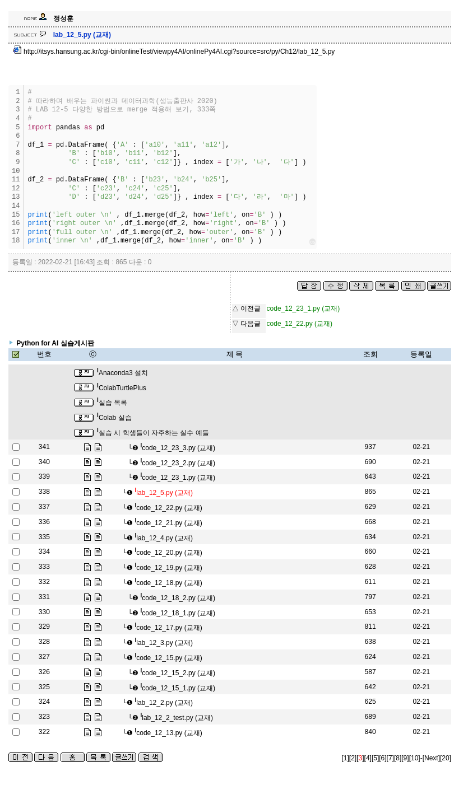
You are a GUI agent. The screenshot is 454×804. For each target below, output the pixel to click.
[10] (414, 758)
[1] (345, 758)
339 (44, 476)
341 (44, 447)
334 (44, 551)
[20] (445, 758)
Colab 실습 (114, 418)
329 (44, 626)
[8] (397, 758)
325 (44, 687)
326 (44, 672)
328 (44, 642)
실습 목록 (112, 402)
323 (44, 717)
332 (44, 582)
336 (44, 522)
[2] (352, 758)
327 (44, 657)
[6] (382, 758)
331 (44, 597)
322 (44, 732)
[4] (368, 758)
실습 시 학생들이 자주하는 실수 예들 (153, 433)
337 (44, 507)
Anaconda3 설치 (122, 373)
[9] (405, 758)
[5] (375, 758)
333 (44, 567)
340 (44, 462)
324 (44, 701)
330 (44, 612)
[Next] (431, 758)
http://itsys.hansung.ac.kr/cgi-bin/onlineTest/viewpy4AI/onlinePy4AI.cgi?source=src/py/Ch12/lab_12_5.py (174, 51)
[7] (390, 758)
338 (44, 492)
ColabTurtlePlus (121, 388)
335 (44, 537)
